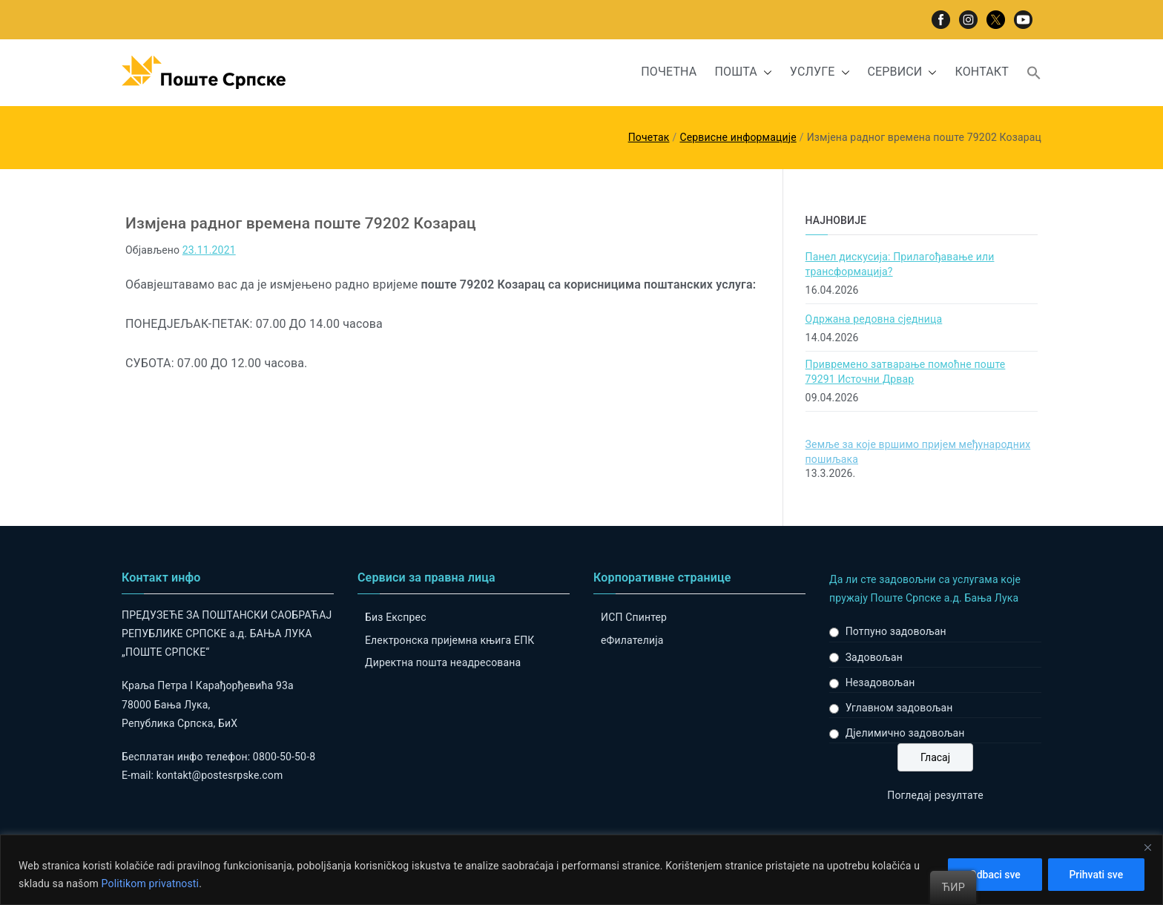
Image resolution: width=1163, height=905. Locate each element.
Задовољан (874, 657)
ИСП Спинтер (634, 617)
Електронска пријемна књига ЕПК (449, 640)
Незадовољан (880, 682)
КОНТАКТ (982, 72)
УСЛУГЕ (820, 72)
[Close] (1147, 847)
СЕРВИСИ (903, 72)
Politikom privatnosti (151, 883)
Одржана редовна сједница (874, 319)
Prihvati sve (1096, 875)
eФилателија (632, 640)
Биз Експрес (395, 617)
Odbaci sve (994, 875)
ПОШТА (742, 72)
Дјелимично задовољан (905, 733)
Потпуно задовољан (896, 631)
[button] (764, 72)
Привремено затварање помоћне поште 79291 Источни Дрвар (905, 371)
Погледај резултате (935, 795)
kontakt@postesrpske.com (220, 775)
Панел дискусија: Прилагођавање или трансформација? (900, 264)
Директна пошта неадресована (443, 662)
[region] (581, 870)
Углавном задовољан (899, 708)
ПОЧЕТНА (668, 72)
